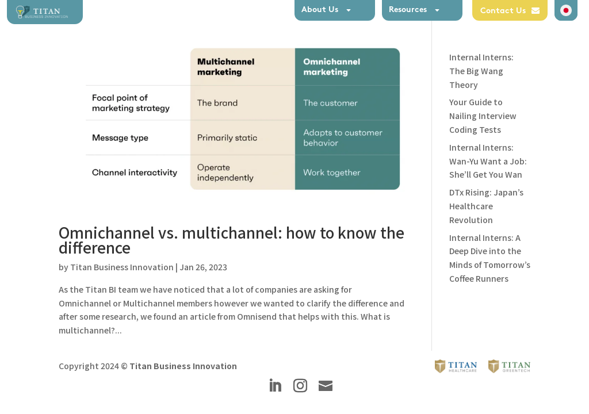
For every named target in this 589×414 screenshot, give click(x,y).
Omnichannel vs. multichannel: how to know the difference (231, 239)
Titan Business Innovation (122, 267)
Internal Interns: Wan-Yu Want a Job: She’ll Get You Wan (488, 161)
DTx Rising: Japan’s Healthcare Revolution (486, 205)
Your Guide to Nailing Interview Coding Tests (483, 115)
